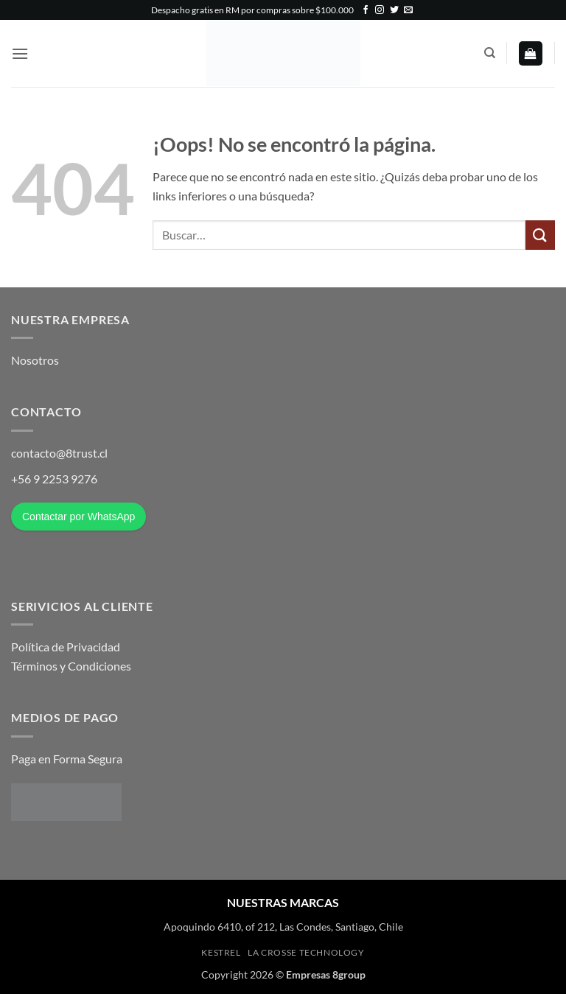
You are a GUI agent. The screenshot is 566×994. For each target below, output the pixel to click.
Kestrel (220, 952)
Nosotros (35, 360)
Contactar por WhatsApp (78, 516)
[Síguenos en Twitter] (394, 10)
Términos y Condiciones (71, 666)
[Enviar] (540, 234)
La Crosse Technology (306, 952)
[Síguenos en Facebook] (365, 10)
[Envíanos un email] (408, 10)
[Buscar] (489, 53)
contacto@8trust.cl (59, 453)
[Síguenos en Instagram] (379, 10)
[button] (20, 53)
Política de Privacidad (65, 647)
